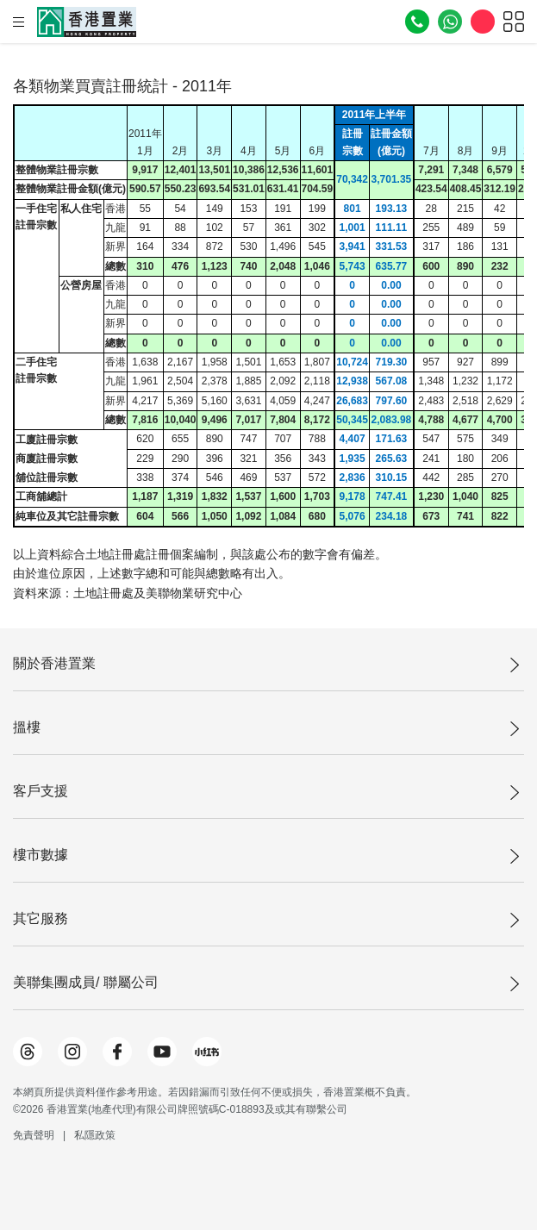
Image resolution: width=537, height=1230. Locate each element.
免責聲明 (33, 1135)
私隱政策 (95, 1135)
